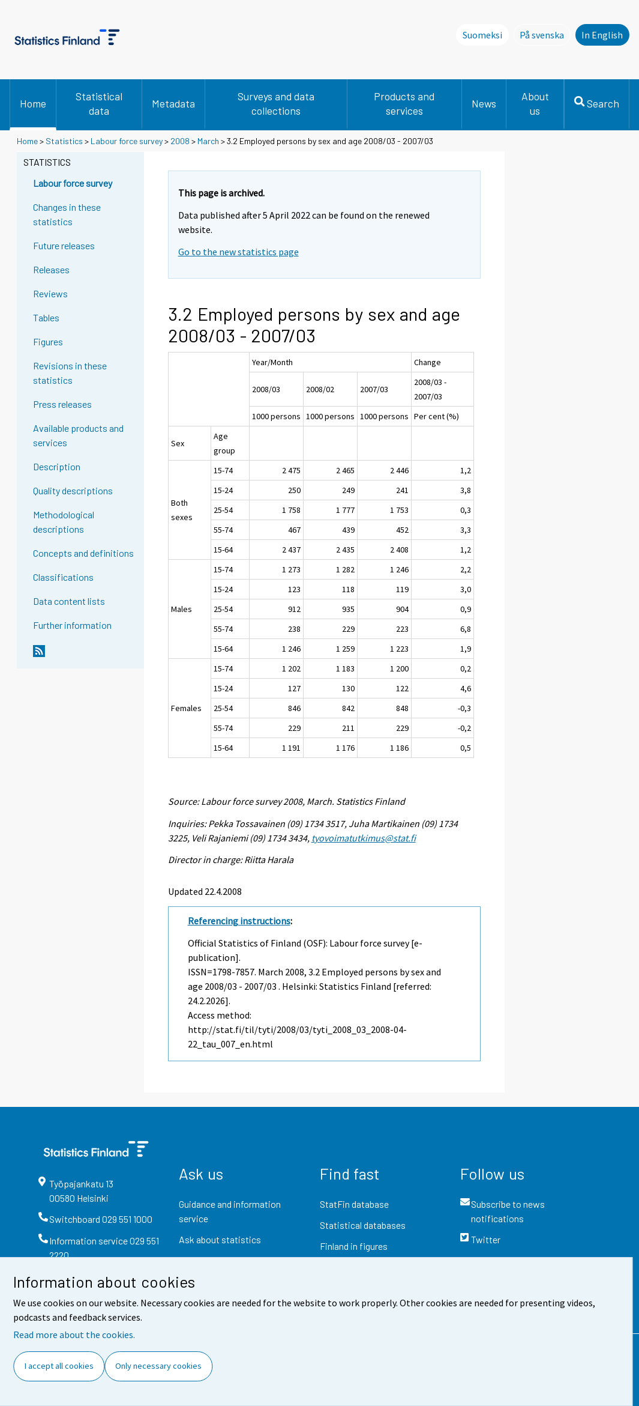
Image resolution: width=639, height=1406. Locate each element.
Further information (72, 625)
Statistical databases (363, 1225)
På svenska (545, 34)
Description (56, 466)
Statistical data (99, 103)
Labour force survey (127, 141)
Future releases (64, 245)
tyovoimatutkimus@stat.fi (363, 838)
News (484, 103)
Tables (46, 317)
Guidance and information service (230, 1211)
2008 (180, 141)
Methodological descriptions (63, 522)
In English (602, 35)
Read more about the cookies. (74, 1335)
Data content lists (69, 601)
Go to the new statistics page (238, 252)
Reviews (50, 293)
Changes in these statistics (67, 214)
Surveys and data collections (276, 103)
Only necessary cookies (158, 1365)
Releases (51, 269)
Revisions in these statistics (70, 373)
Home (33, 103)
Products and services (404, 103)
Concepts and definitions (83, 553)
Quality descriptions (73, 490)
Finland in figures (354, 1246)
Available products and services (78, 435)
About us (535, 103)
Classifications (63, 577)
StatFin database (354, 1204)
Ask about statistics (220, 1239)
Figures (48, 341)
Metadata (173, 103)
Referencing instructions (239, 921)
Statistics (64, 141)
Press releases (62, 404)
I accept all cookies (59, 1365)
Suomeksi (482, 35)
